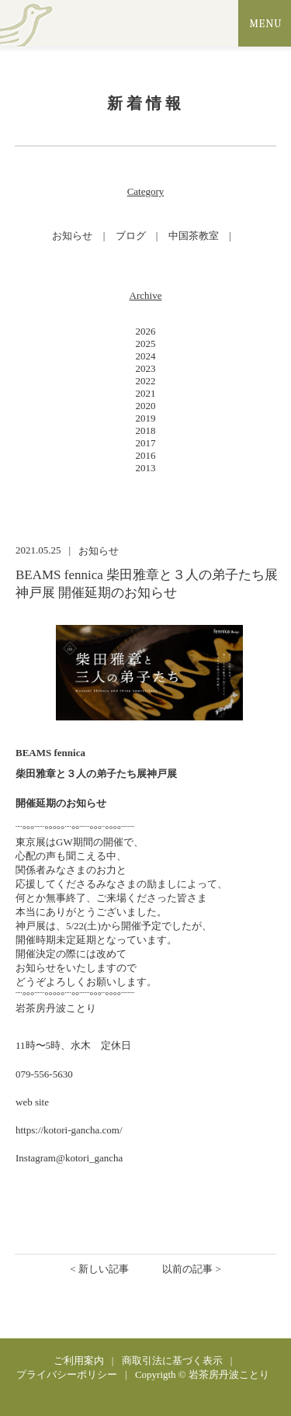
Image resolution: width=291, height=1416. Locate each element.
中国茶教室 (193, 235)
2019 (146, 418)
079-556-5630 (44, 1074)
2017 (146, 443)
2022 (146, 381)
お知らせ (72, 235)
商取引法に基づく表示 (172, 1360)
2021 (146, 393)
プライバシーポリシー (66, 1374)
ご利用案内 (79, 1360)
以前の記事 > (191, 1269)
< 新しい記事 (99, 1269)
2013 (146, 468)
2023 (146, 368)
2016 (146, 455)
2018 (146, 430)
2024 (146, 356)
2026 (146, 331)
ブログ (131, 235)
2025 (146, 343)
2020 (146, 405)
